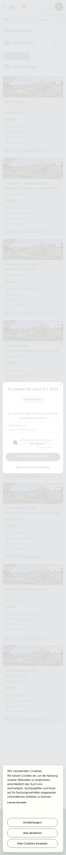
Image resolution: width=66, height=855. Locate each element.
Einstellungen (32, 822)
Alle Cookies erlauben (32, 843)
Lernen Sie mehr (17, 802)
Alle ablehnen (32, 833)
